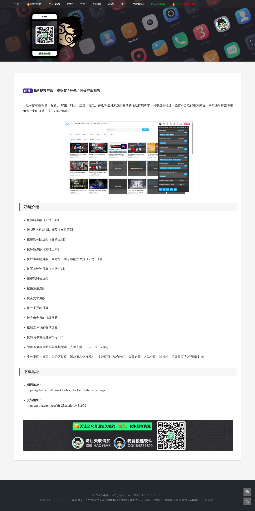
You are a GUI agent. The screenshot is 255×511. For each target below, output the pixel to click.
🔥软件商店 (34, 4)
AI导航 (194, 500)
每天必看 (54, 4)
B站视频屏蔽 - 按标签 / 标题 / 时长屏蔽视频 (61, 91)
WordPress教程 (114, 500)
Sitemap (208, 500)
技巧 (123, 4)
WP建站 (138, 4)
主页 (17, 4)
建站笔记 (135, 500)
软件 (70, 4)
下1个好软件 (91, 500)
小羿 (106, 495)
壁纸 (83, 4)
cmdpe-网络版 (163, 500)
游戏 (111, 4)
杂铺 (147, 500)
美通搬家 (181, 500)
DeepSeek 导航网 (67, 500)
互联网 (96, 4)
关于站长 (119, 495)
